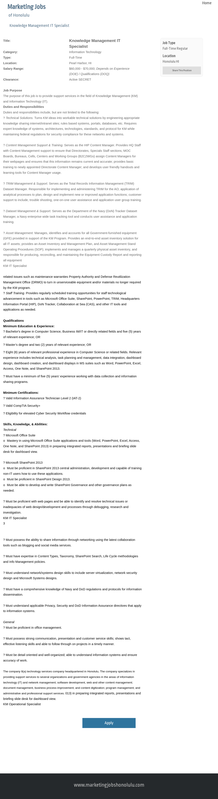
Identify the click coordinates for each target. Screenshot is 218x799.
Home (207, 3)
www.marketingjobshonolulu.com (109, 785)
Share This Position (182, 70)
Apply (109, 723)
